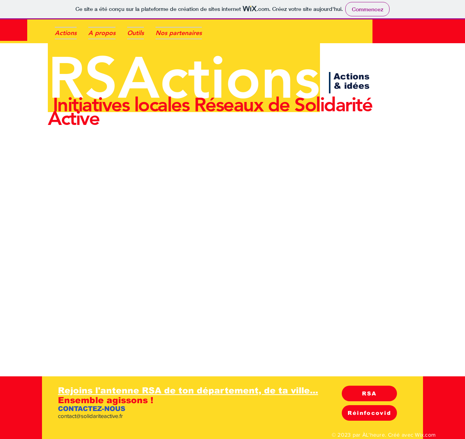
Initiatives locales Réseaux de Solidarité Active (210, 111)
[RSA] (369, 393)
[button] (135, 33)
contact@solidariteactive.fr (90, 416)
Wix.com (425, 435)
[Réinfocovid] (369, 413)
